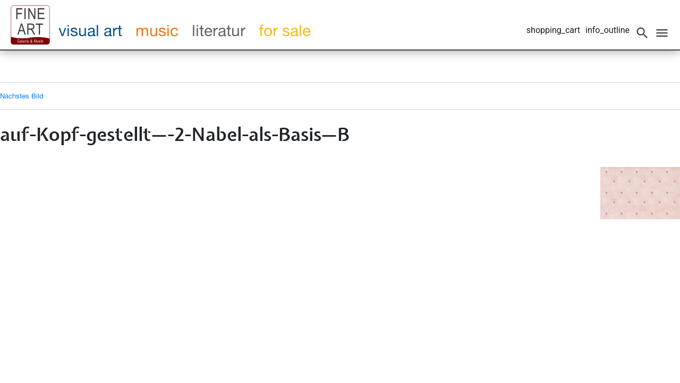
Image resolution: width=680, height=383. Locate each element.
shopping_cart (553, 30)
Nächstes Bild (22, 95)
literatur (218, 30)
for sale (285, 30)
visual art (90, 30)
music (156, 30)
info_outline (607, 30)
